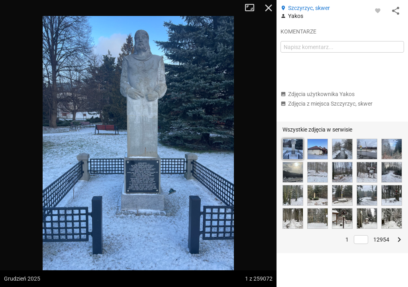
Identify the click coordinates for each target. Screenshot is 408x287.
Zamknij (269, 8)
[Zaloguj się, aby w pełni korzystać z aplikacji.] (377, 10)
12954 (381, 239)
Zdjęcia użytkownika (317, 94)
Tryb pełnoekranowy (253, 8)
